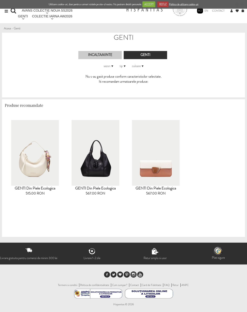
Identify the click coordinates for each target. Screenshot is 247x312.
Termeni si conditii (67, 285)
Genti (17, 28)
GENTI (23, 16)
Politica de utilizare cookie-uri (183, 4)
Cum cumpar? (119, 285)
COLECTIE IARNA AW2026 (52, 16)
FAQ (167, 285)
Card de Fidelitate (151, 285)
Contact (218, 11)
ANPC (185, 285)
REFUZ (163, 4)
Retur (175, 285)
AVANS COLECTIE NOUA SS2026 (47, 10)
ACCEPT (149, 4)
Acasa (7, 28)
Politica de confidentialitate (94, 285)
